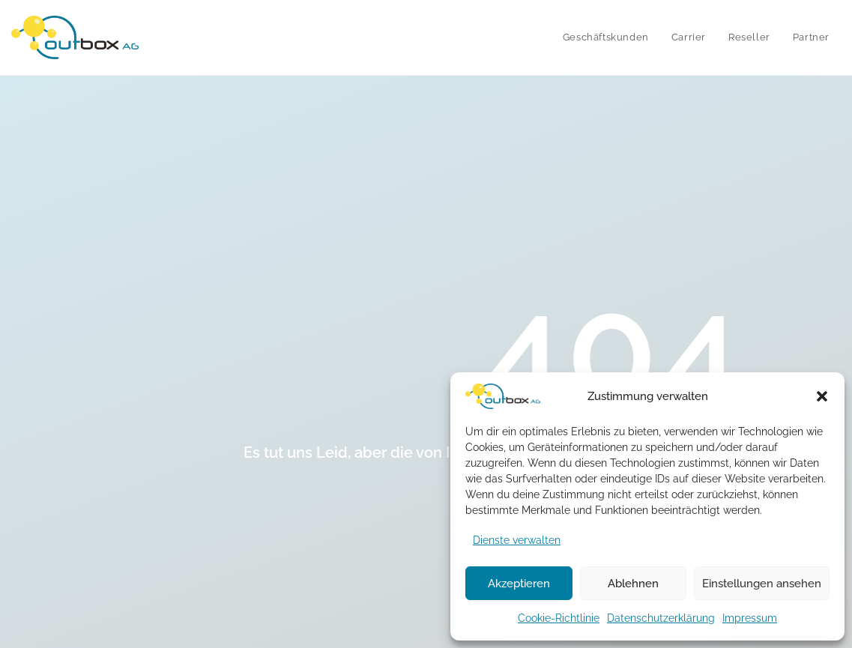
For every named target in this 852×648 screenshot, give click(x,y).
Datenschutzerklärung (661, 618)
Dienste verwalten (517, 540)
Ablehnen (633, 583)
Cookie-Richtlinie (558, 618)
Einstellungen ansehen (761, 583)
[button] (822, 396)
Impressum (749, 618)
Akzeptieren (519, 583)
